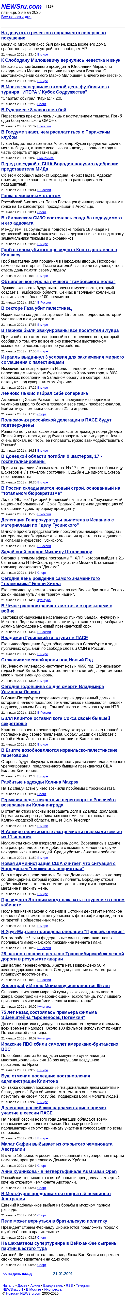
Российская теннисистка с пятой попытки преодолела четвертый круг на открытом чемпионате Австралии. (60, 1180)
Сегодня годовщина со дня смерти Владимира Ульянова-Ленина (52, 689)
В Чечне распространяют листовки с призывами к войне (56, 608)
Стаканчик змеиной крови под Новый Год (47, 659)
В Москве (33, 1289)
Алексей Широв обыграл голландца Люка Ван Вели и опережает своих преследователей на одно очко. (60, 1257)
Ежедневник (53, 1285)
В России (44, 126)
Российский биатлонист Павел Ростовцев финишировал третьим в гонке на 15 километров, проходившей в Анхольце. (62, 204)
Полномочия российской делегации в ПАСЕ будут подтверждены (56, 423)
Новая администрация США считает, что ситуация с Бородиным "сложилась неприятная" (58, 866)
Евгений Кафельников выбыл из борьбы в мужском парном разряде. (55, 1207)
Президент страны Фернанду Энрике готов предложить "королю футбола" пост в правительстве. (59, 1229)
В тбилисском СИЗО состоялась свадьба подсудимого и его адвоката (61, 220)
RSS (69, 1285)
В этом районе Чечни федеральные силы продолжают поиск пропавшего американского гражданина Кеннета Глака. (56, 940)
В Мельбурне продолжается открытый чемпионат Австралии (56, 1196)
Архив (35, 1285)
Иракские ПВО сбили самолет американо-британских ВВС (59, 1047)
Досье (22, 1285)
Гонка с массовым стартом (31, 195)
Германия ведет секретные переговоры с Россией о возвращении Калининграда (58, 802)
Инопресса (53, 1289)
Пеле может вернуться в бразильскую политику (54, 1221)
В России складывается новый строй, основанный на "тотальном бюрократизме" (60, 491)
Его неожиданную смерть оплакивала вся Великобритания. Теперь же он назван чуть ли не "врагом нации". (62, 592)
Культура (44, 600)
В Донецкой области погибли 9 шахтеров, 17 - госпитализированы (51, 459)
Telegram (83, 1285)
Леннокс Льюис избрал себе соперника (44, 393)
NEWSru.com (21, 6)
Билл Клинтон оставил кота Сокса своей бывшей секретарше (55, 721)
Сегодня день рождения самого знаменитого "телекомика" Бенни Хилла (50, 581)
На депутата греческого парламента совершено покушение (53, 35)
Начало (8, 1285)
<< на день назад (17, 1274)
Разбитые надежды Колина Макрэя (40, 782)
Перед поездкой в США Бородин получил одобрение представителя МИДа (59, 166)
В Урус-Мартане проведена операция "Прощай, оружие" (63, 931)
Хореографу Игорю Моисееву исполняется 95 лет (55, 985)
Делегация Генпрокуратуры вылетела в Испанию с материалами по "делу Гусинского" (57, 522)
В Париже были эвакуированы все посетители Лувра (60, 330)
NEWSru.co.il (12, 1289)
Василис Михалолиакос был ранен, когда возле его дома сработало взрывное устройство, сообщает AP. (53, 46)
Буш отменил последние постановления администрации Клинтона (45, 1078)
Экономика (45, 158)
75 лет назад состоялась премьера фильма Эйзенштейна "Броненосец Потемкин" (49, 1015)
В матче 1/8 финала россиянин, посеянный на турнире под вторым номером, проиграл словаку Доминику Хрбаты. (62, 1157)
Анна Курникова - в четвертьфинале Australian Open (59, 1171)
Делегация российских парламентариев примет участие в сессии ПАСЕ (53, 1110)
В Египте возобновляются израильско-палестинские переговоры (59, 753)
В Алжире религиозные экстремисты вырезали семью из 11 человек (61, 834)
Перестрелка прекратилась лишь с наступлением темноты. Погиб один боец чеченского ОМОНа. (61, 118)
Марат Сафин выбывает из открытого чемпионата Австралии (56, 1147)
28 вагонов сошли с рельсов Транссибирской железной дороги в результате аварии (62, 956)
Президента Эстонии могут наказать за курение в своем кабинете (63, 902)
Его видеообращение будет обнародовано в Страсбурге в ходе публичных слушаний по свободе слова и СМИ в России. (59, 646)
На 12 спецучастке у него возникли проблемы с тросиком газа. (58, 788)
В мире (42, 54)
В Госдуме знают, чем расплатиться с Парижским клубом (55, 135)
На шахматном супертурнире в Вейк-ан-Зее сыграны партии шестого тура (59, 1246)
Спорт (42, 104)
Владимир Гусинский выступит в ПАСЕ (44, 637)
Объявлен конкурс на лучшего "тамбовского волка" (58, 281)
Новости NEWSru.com (23, 1293)
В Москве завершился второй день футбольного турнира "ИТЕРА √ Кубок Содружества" (55, 89)
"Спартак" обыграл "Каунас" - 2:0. (31, 98)
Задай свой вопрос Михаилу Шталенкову (46, 551)
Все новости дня (16, 17)
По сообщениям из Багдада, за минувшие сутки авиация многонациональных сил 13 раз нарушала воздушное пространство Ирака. (53, 1060)
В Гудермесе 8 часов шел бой (33, 109)
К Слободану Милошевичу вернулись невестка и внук (60, 60)
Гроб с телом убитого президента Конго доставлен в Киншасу (59, 252)
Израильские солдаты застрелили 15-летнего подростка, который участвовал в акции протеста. (61, 316)
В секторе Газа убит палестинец (36, 308)
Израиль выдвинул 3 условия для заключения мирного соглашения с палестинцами (62, 360)
